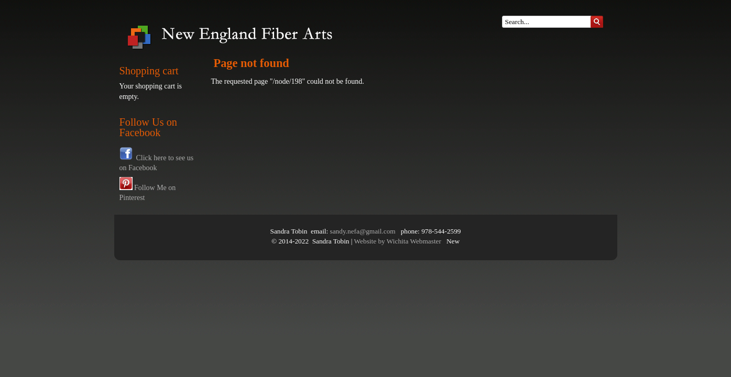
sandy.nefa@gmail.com (363, 231)
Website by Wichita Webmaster (397, 241)
